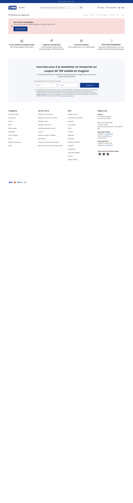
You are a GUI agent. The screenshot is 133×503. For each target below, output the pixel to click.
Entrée (10, 145)
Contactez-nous (102, 138)
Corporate (71, 121)
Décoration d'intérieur (14, 142)
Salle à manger (12, 128)
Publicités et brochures (44, 125)
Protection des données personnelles (48, 142)
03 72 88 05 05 (109, 145)
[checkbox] (35, 90)
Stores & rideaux (13, 135)
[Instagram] (104, 154)
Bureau (10, 121)
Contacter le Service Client (45, 114)
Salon (9, 125)
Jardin (10, 139)
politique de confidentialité (67, 96)
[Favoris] (101, 7)
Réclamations (42, 139)
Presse (70, 128)
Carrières (70, 132)
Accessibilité (71, 149)
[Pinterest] (108, 154)
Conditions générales (41, 94)
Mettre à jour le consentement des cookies (50, 145)
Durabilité (71, 145)
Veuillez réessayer (20, 29)
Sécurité (70, 156)
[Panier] (121, 7)
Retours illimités (72, 159)
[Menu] (22, 7)
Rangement (11, 132)
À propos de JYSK (73, 114)
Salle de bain (12, 118)
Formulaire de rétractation (75, 118)
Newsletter (71, 135)
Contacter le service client (105, 143)
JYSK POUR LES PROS (74, 142)
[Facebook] (100, 154)
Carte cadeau (71, 125)
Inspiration (71, 139)
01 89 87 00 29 (109, 134)
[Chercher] (81, 7)
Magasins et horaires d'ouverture (47, 118)
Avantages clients (43, 121)
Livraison (40, 132)
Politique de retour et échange (46, 135)
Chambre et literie (13, 114)
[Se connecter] (111, 8)
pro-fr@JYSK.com (106, 136)
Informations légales (73, 152)
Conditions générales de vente (46, 128)
